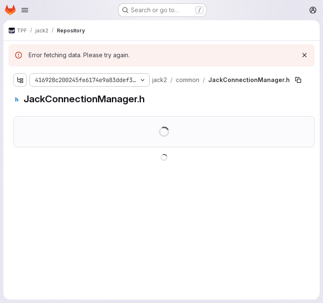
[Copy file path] (298, 80)
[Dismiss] (304, 55)
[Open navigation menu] (25, 10)
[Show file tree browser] (20, 80)
